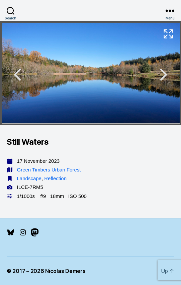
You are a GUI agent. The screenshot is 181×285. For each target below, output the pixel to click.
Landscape (29, 178)
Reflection (55, 178)
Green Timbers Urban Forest (49, 169)
